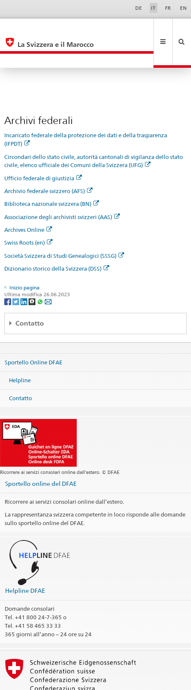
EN (183, 8)
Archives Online (28, 201)
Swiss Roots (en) (28, 214)
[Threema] (33, 272)
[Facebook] (8, 272)
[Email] (48, 272)
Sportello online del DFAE (41, 455)
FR (168, 8)
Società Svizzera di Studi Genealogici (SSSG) (64, 227)
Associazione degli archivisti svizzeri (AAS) (62, 188)
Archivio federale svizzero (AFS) (48, 162)
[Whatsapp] (41, 272)
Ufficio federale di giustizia (43, 149)
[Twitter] (16, 272)
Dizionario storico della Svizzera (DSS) (56, 240)
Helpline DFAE (25, 562)
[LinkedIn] (24, 272)
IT (153, 8)
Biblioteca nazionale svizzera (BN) (51, 175)
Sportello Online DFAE (33, 333)
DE (138, 8)
